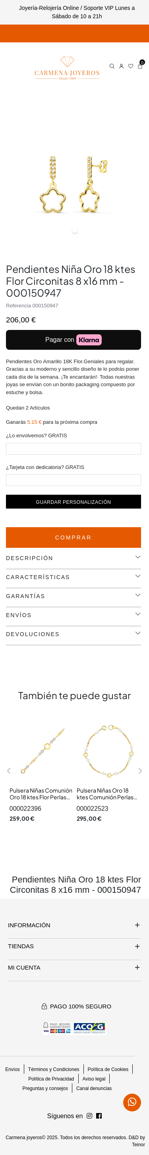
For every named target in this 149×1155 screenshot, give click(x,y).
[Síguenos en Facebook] (89, 1116)
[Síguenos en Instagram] (99, 1116)
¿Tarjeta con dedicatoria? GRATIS (45, 467)
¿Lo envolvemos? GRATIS (36, 435)
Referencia (18, 306)
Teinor (138, 1144)
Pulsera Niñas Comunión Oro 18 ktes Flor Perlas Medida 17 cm (41, 797)
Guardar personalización (73, 502)
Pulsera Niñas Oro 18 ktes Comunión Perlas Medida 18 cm (105, 797)
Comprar (73, 537)
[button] (9, 770)
